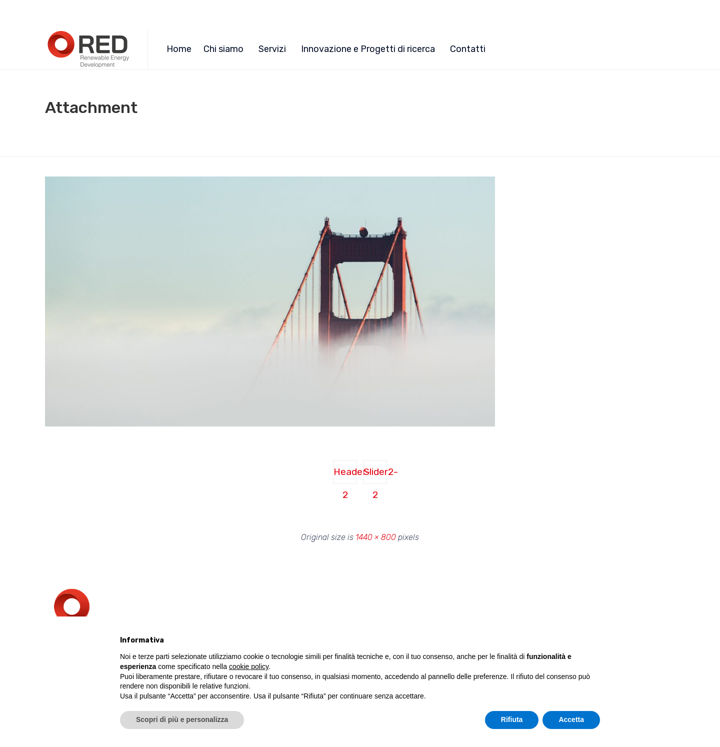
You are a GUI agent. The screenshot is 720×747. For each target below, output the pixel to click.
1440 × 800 (376, 537)
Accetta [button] (571, 720)
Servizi (272, 49)
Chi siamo (224, 49)
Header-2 (345, 475)
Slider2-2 (375, 475)
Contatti (468, 49)
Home (179, 49)
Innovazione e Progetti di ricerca (368, 49)
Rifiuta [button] (512, 720)
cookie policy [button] (248, 666)
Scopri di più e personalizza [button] (182, 720)
